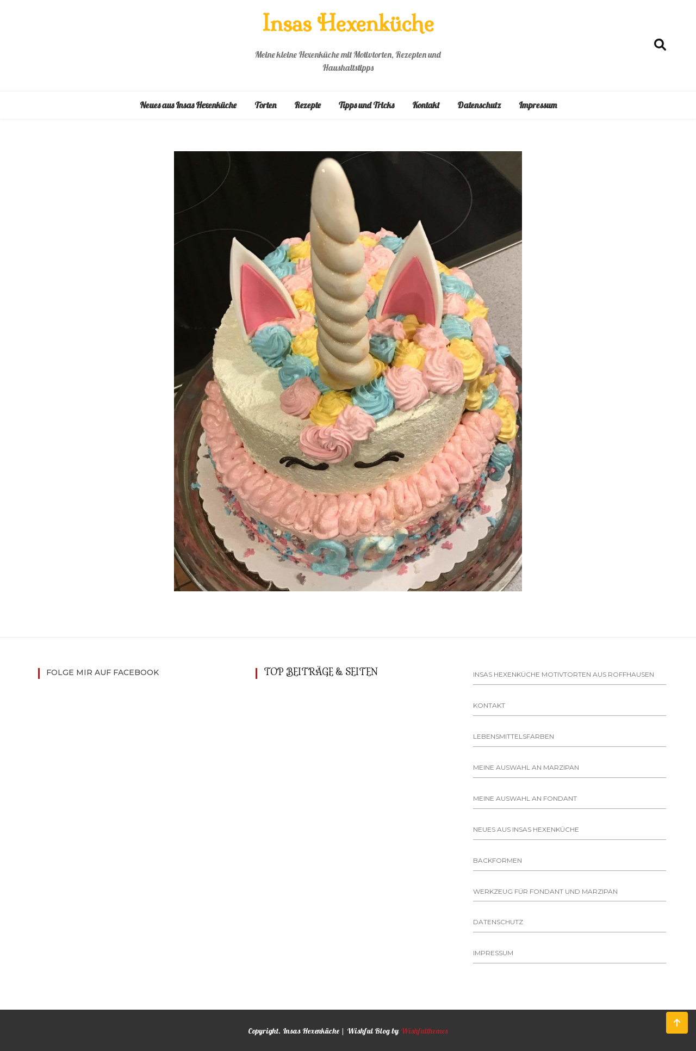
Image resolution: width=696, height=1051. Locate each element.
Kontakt (425, 105)
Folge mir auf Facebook (102, 672)
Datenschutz (479, 105)
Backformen (497, 860)
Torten (265, 105)
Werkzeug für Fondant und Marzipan (545, 891)
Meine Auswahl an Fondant (525, 798)
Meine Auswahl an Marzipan (526, 767)
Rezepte (307, 105)
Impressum (538, 105)
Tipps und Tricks (366, 105)
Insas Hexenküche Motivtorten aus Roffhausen (563, 674)
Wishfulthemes (425, 1031)
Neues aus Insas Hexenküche (188, 105)
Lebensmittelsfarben (513, 736)
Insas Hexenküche (348, 23)
